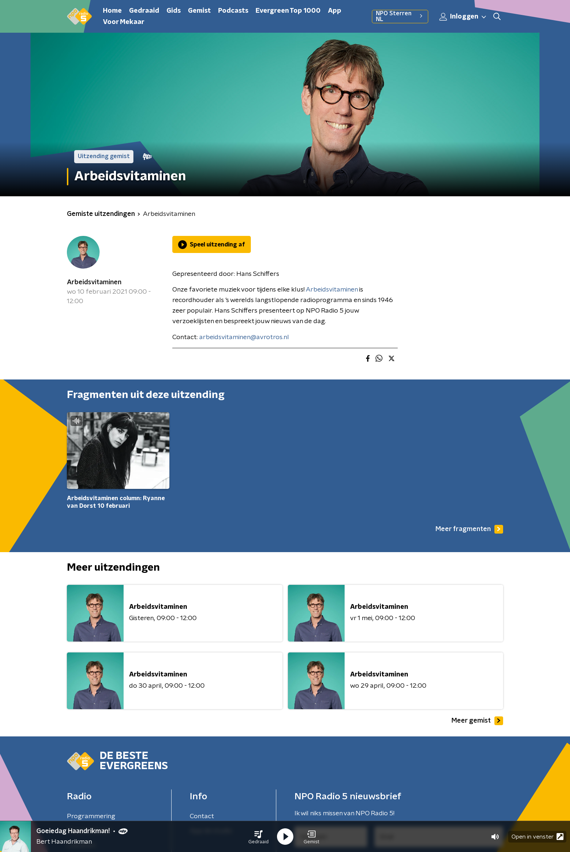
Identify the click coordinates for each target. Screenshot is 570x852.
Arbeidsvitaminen (94, 282)
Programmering (91, 816)
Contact (202, 816)
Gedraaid (144, 11)
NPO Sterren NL (400, 16)
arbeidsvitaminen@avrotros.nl (244, 337)
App (334, 11)
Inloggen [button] (463, 17)
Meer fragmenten (469, 529)
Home (112, 11)
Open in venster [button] (537, 836)
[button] (258, 836)
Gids (173, 11)
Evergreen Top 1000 (288, 11)
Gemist (199, 11)
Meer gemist (477, 720)
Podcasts (233, 11)
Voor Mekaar (123, 22)
